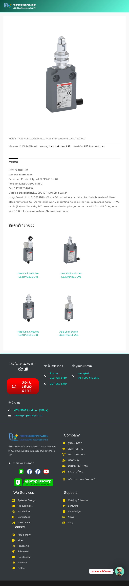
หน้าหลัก (13, 138)
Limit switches (32, 138)
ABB (21, 138)
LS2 (43, 138)
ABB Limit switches (94, 146)
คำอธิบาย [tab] (13, 162)
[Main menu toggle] (122, 6)
